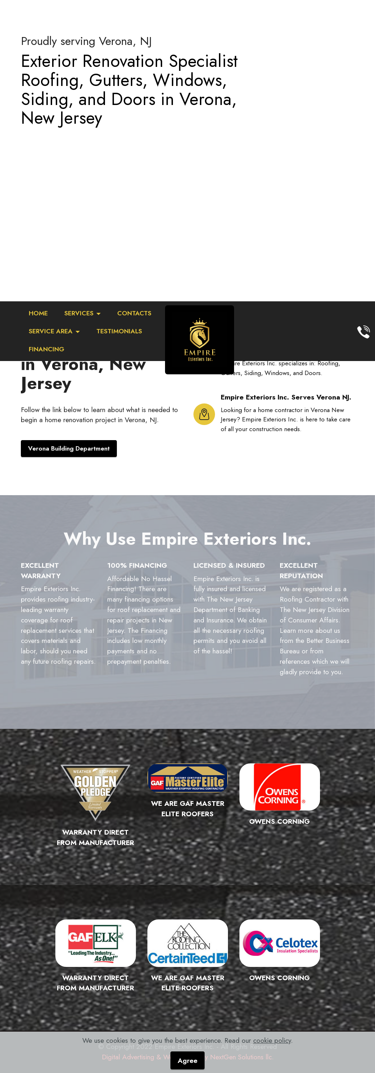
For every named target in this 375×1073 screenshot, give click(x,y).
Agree (187, 1060)
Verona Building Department (69, 448)
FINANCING (46, 349)
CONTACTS (134, 313)
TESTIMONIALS (119, 331)
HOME (38, 313)
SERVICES (78, 313)
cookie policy (272, 1040)
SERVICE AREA (51, 331)
